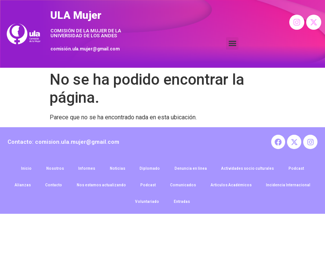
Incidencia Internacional (290, 187)
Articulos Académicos (232, 187)
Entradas (182, 204)
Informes (85, 169)
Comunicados (184, 187)
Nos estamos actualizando (100, 187)
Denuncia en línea (191, 169)
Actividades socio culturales (249, 169)
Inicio (24, 169)
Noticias (117, 169)
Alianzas (21, 187)
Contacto (52, 187)
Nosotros (53, 169)
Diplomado (150, 169)
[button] (232, 43)
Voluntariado (147, 204)
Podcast (298, 169)
